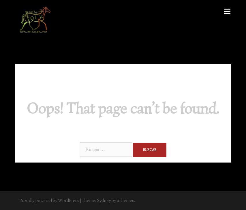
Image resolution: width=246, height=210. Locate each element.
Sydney (104, 200)
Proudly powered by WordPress (49, 200)
